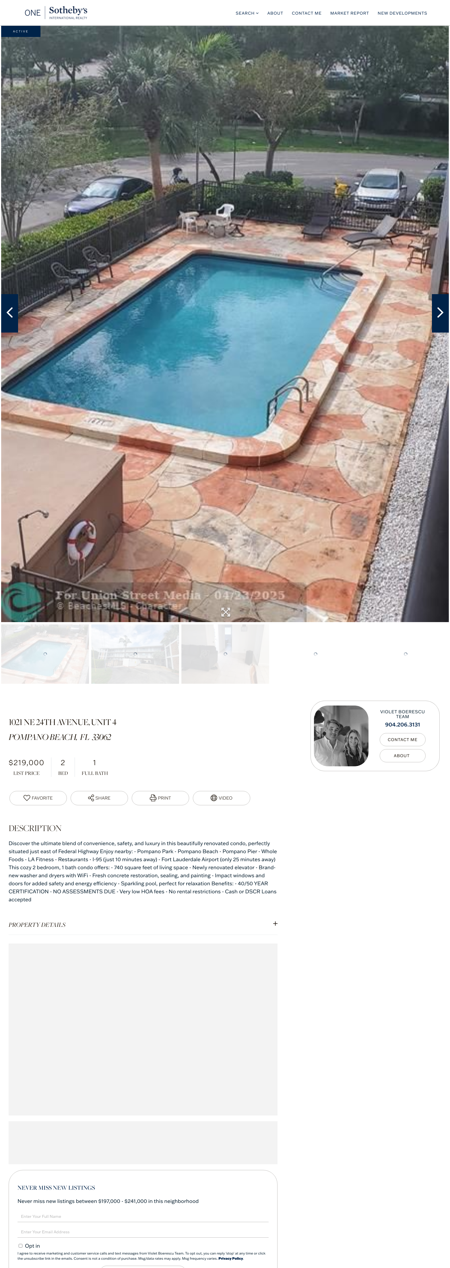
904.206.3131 (402, 724)
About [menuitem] (275, 13)
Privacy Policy (230, 1259)
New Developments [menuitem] (402, 13)
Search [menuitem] (245, 13)
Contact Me (403, 739)
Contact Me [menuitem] (307, 13)
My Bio (403, 755)
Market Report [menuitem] (349, 13)
